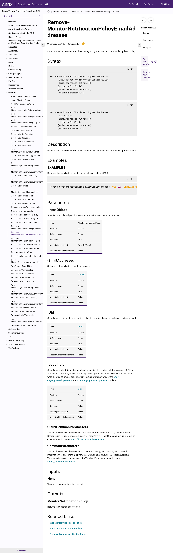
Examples (12, 47)
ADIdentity (13, 51)
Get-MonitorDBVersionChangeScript (25, 150)
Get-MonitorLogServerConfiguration (25, 164)
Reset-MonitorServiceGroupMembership (25, 261)
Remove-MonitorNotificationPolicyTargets (25, 239)
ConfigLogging (15, 74)
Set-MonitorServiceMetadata (23, 308)
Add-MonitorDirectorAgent (22, 104)
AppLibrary (13, 58)
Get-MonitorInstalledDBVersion (24, 159)
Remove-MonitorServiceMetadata (25, 245)
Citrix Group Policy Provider (20, 29)
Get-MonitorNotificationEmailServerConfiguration (26, 170)
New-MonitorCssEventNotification (26, 207)
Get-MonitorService (19, 186)
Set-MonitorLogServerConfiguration (25, 286)
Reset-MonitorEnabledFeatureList (26, 256)
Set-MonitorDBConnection (22, 274)
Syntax (146, 34)
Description (148, 41)
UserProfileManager (17, 341)
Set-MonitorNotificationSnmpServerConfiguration (26, 302)
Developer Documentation (34, 4)
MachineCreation (15, 89)
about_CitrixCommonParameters (22, 25)
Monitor (12, 93)
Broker (11, 66)
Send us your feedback (147, 74)
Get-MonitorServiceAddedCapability (25, 191)
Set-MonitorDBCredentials (22, 277)
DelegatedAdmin (15, 77)
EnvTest (12, 81)
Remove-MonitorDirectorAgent (24, 219)
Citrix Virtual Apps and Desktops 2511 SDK (102, 12)
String (81, 274)
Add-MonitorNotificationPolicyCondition (26, 109)
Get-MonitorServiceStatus (22, 199)
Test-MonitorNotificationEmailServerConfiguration (26, 320)
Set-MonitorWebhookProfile (23, 311)
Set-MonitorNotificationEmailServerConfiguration (26, 292)
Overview (12, 22)
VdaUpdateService (16, 344)
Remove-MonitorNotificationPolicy (26, 222)
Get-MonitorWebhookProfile (23, 203)
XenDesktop (13, 348)
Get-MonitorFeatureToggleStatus (25, 156)
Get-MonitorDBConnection (22, 142)
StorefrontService (16, 333)
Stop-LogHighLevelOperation (92, 380)
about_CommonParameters (61, 461)
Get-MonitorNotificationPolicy (24, 176)
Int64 (80, 326)
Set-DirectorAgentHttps (21, 266)
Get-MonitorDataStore (20, 138)
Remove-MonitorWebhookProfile (25, 248)
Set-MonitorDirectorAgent (22, 281)
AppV (10, 62)
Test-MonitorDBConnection (23, 315)
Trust (10, 337)
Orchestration (14, 329)
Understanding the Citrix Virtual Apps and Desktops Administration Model (24, 42)
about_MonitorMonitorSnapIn (23, 96)
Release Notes (14, 37)
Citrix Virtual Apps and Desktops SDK (67, 12)
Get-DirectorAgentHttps (21, 130)
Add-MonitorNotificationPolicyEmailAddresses (26, 115)
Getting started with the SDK (21, 33)
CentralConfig (14, 70)
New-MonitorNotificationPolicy (24, 215)
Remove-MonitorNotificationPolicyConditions (26, 227)
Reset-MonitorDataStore (21, 252)
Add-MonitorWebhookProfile (23, 126)
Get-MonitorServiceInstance (23, 196)
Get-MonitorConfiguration (22, 134)
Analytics (12, 55)
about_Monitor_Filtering (21, 100)
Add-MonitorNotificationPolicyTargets (25, 121)
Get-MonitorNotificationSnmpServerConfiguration (26, 180)
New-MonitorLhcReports (22, 211)
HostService (13, 85)
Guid (80, 389)
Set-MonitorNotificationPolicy (24, 298)
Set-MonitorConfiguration (22, 270)
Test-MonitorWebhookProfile (23, 325)
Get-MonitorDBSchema (21, 145)
